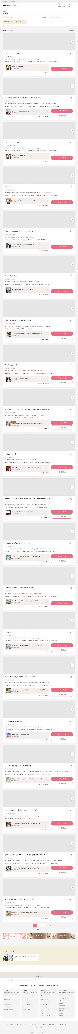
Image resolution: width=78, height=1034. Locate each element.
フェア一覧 (62, 69)
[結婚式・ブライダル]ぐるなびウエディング (12, 980)
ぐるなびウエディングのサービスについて (64, 1024)
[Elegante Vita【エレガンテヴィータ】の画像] (39, 531)
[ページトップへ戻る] (39, 975)
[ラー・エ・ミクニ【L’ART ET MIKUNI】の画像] (39, 754)
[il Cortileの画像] (39, 175)
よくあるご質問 (39, 1027)
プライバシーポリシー (24, 1024)
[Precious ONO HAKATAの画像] (39, 709)
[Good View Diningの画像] (39, 264)
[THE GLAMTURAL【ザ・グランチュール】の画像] (39, 887)
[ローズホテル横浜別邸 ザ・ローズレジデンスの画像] (39, 665)
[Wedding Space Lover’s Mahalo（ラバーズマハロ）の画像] (39, 86)
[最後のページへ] (50, 925)
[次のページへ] (47, 925)
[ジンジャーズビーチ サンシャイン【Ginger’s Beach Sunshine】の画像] (39, 397)
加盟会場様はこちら (44, 1024)
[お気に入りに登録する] (71, 53)
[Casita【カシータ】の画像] (39, 353)
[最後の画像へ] (72, 42)
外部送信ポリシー (34, 1024)
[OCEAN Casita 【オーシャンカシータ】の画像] (39, 308)
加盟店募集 (51, 1024)
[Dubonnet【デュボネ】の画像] (39, 41)
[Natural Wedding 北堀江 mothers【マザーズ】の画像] (39, 798)
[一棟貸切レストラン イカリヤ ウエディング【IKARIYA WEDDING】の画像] (39, 487)
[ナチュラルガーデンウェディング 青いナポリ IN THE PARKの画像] (39, 843)
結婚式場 (25, 980)
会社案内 (6, 1024)
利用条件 (17, 1024)
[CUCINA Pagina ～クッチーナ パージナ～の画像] (39, 576)
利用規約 (11, 1024)
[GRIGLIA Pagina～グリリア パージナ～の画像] (39, 219)
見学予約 (62, 116)
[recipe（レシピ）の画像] (39, 442)
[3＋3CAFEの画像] (39, 620)
